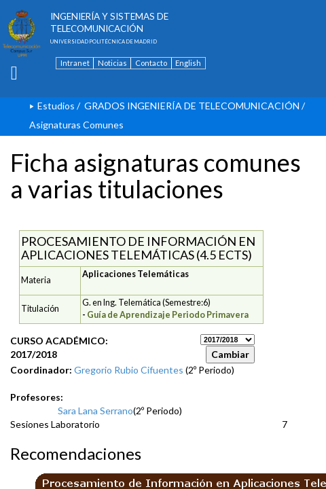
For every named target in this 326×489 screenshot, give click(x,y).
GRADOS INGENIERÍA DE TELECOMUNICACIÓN (192, 105)
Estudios (56, 105)
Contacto (151, 62)
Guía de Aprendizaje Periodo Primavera (168, 315)
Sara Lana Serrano (95, 410)
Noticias (112, 62)
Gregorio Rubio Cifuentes (128, 370)
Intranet (75, 62)
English (188, 62)
